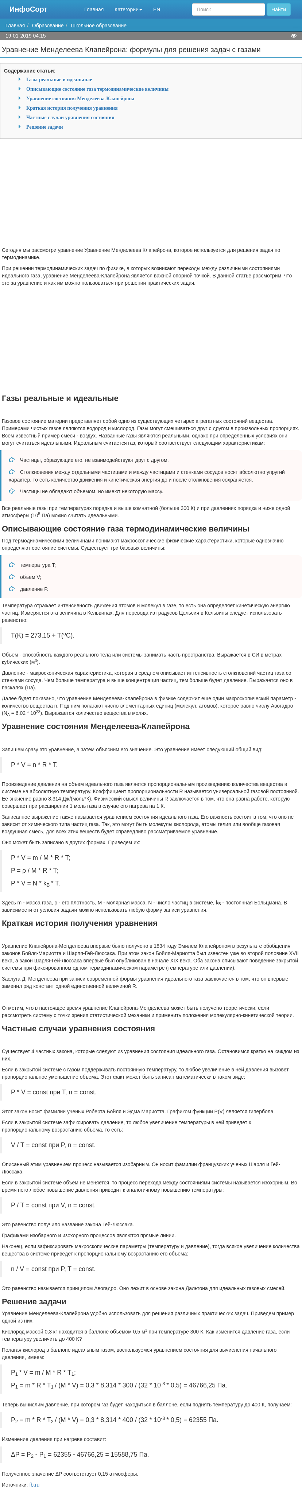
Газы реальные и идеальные (59, 79)
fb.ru (34, 1485)
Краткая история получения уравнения (72, 107)
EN (156, 9)
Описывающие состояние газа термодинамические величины (97, 88)
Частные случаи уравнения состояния (70, 117)
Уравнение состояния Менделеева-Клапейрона (80, 98)
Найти (278, 9)
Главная (94, 9)
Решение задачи (44, 126)
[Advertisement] (151, 195)
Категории (128, 9)
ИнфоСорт (28, 9)
